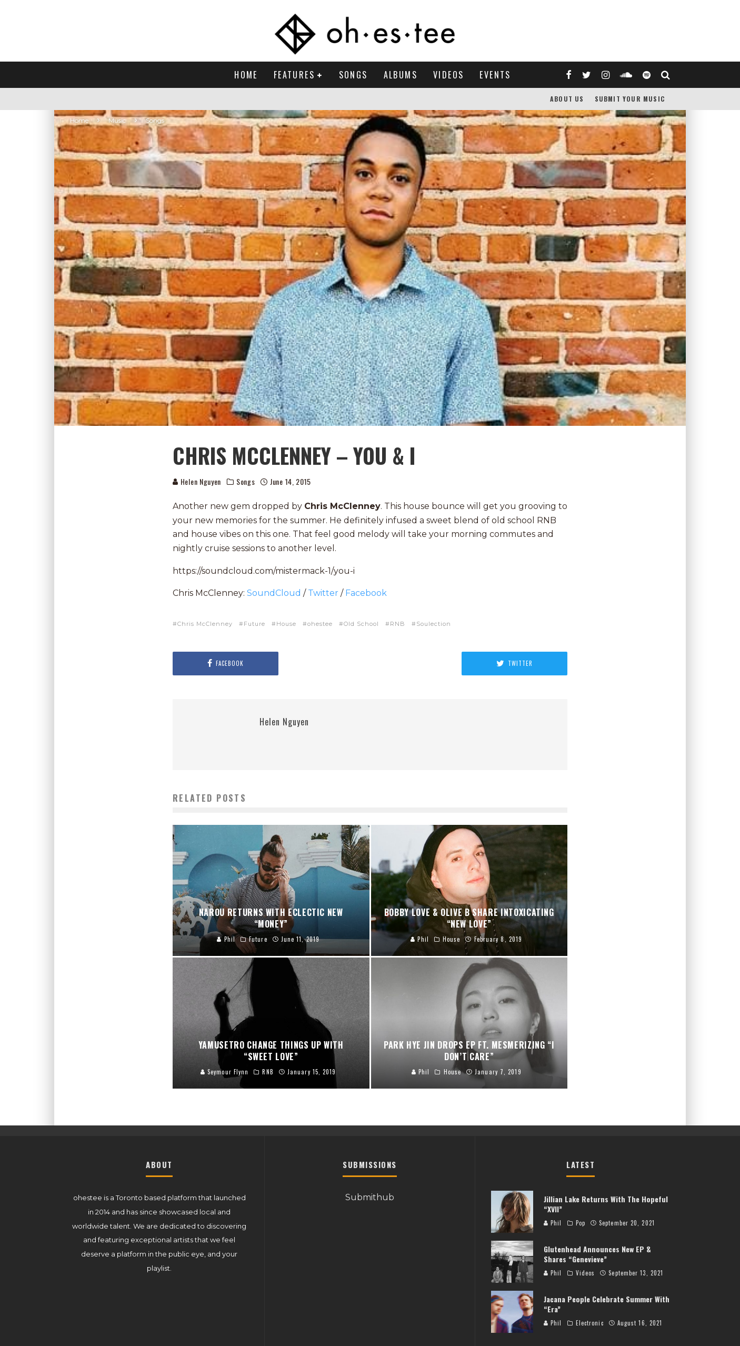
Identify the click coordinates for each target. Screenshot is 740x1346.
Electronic (590, 1323)
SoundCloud (274, 593)
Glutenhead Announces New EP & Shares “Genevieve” (597, 1253)
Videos (448, 74)
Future (254, 623)
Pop (580, 1223)
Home (246, 74)
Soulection (433, 623)
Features (294, 74)
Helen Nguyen (197, 481)
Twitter (323, 593)
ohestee (320, 623)
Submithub (369, 1197)
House (286, 623)
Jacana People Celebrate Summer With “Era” (606, 1303)
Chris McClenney (205, 623)
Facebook (367, 593)
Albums (400, 74)
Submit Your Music (630, 98)
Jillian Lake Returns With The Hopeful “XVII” (606, 1203)
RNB (397, 623)
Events (495, 74)
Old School (361, 623)
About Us (567, 98)
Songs (353, 74)
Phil (553, 1223)
